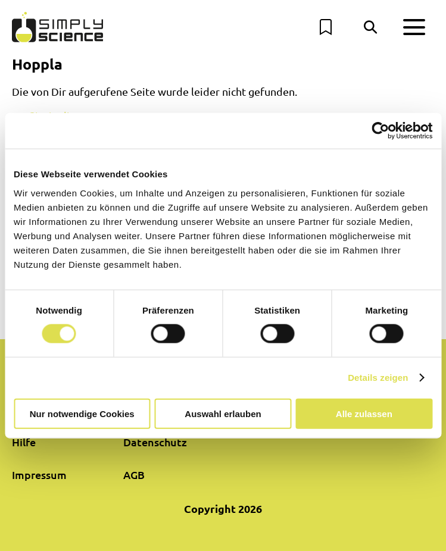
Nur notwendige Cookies (82, 413)
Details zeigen (378, 377)
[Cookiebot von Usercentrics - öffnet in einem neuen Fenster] (380, 131)
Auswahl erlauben (223, 413)
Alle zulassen (364, 413)
